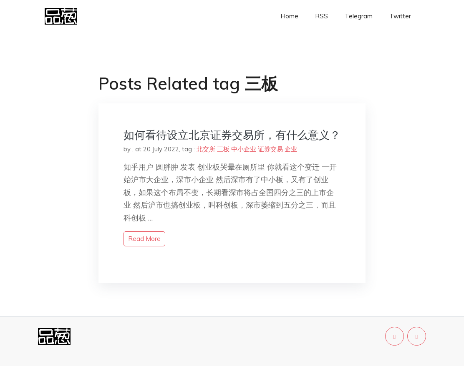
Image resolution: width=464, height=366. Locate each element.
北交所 (206, 149)
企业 (291, 149)
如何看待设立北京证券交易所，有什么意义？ (232, 135)
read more (144, 239)
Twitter (400, 16)
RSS (321, 16)
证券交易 (270, 149)
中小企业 (243, 149)
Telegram (359, 16)
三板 (223, 149)
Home (289, 16)
